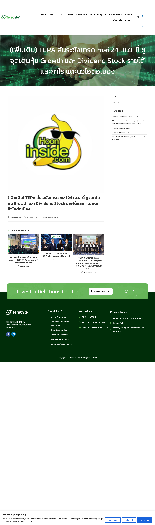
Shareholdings (98, 14)
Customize (113, 520)
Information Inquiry (122, 20)
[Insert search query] (129, 102)
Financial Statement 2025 (121, 128)
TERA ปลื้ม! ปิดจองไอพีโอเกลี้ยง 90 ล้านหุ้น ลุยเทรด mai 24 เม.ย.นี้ (56, 254)
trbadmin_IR (16, 217)
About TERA (55, 14)
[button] (138, 17)
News (128, 14)
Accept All (145, 520)
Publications (115, 14)
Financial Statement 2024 (121, 132)
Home (43, 14)
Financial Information (76, 14)
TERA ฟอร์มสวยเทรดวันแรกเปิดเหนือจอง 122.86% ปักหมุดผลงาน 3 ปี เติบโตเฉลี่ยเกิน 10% (23, 260)
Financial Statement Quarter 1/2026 (125, 116)
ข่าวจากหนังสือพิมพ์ (50, 217)
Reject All (129, 520)
